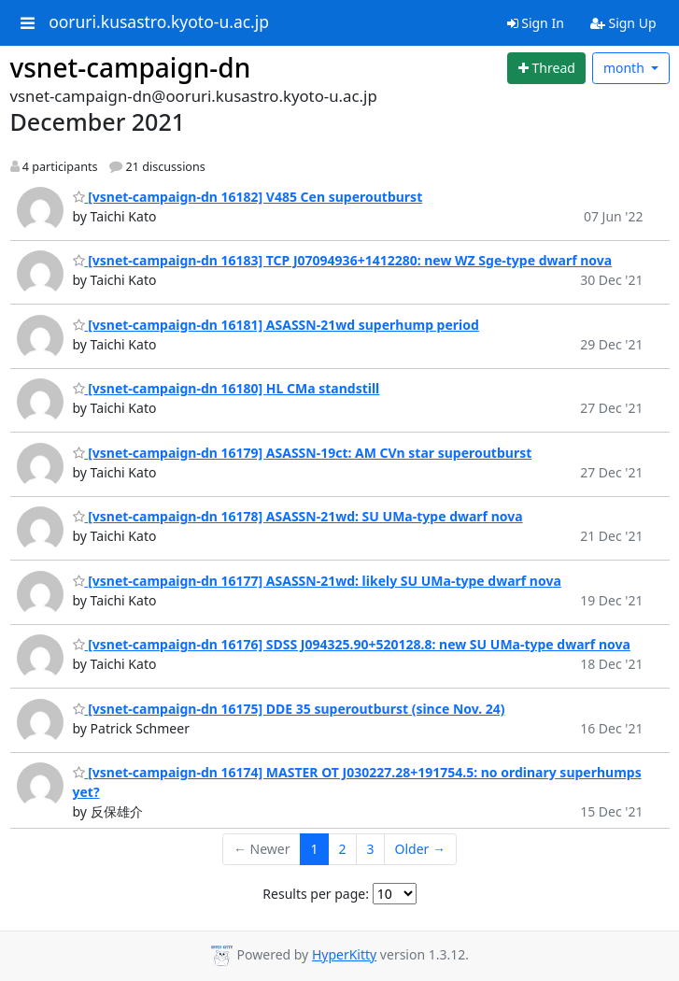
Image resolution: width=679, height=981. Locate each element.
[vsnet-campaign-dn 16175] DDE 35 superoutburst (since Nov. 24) (289, 709)
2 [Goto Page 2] (343, 849)
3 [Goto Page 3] (371, 849)
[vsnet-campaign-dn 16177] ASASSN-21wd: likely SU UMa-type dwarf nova (317, 581)
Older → (420, 849)
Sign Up (623, 23)
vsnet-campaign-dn (130, 67)
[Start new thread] (546, 68)
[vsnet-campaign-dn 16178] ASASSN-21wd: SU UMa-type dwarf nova (298, 516)
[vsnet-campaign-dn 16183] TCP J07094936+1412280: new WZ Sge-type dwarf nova (343, 260)
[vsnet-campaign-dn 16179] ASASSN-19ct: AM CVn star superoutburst (302, 453)
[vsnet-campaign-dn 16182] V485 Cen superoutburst (248, 197)
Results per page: (315, 894)
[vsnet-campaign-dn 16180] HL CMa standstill (226, 388)
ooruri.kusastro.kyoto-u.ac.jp (159, 22)
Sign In (535, 23)
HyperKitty (344, 954)
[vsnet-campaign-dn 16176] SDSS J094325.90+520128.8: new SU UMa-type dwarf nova (351, 644)
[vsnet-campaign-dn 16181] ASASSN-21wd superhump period (276, 325)
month (625, 68)
